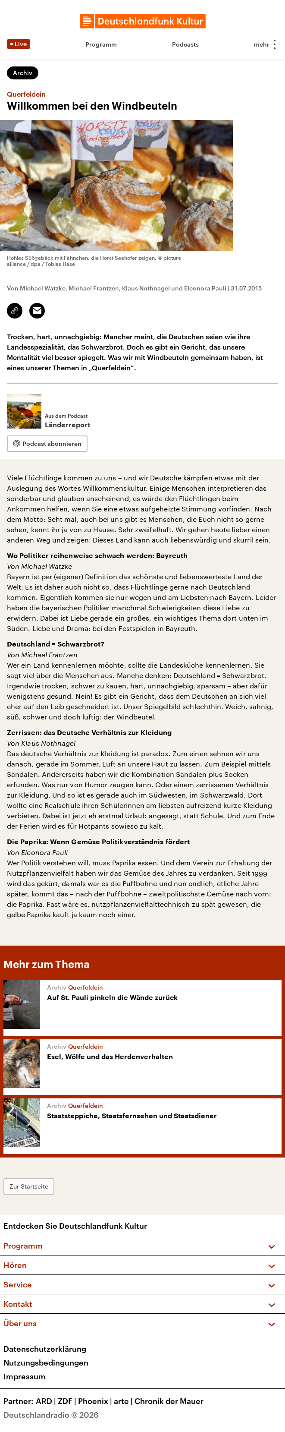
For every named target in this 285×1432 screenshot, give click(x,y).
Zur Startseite (28, 1186)
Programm (101, 44)
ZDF (68, 1401)
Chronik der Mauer (169, 1401)
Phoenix (96, 1401)
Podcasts (185, 44)
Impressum (24, 1376)
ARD (47, 1401)
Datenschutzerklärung (44, 1348)
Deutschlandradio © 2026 (51, 1414)
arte (124, 1401)
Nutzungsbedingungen (45, 1362)
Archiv (22, 72)
